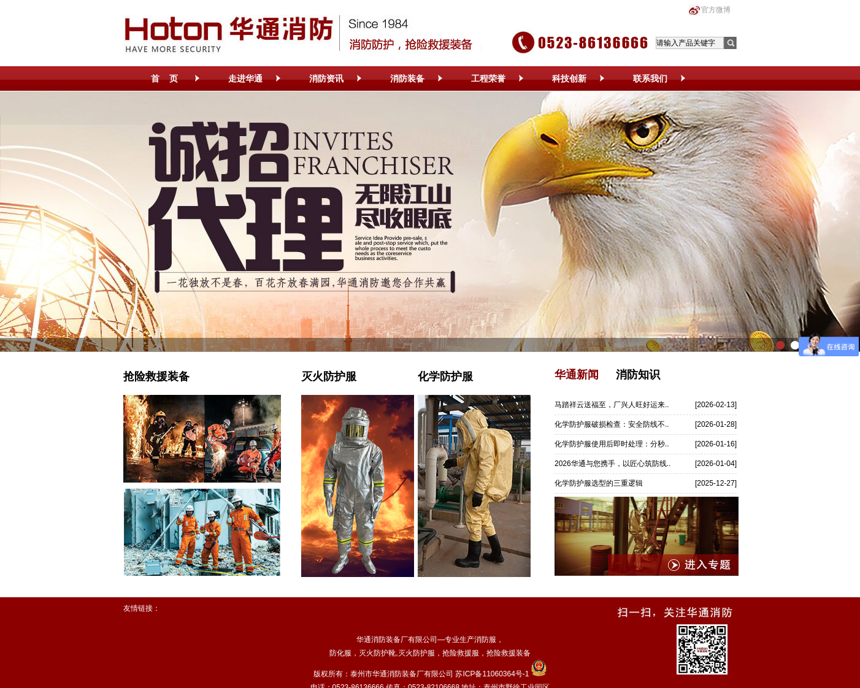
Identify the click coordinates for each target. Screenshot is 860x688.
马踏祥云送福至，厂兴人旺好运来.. (612, 404)
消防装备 (407, 78)
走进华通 (245, 78)
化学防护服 (445, 376)
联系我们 (650, 78)
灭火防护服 (328, 376)
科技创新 (569, 78)
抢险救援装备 (156, 376)
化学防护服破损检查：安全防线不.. (612, 424)
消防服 (485, 639)
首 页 (164, 78)
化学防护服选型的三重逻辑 (599, 483)
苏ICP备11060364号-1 (492, 674)
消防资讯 (326, 78)
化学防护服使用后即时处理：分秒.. (612, 444)
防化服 (340, 653)
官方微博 (716, 10)
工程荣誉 (488, 78)
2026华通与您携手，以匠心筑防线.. (612, 463)
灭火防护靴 (377, 653)
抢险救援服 (460, 653)
